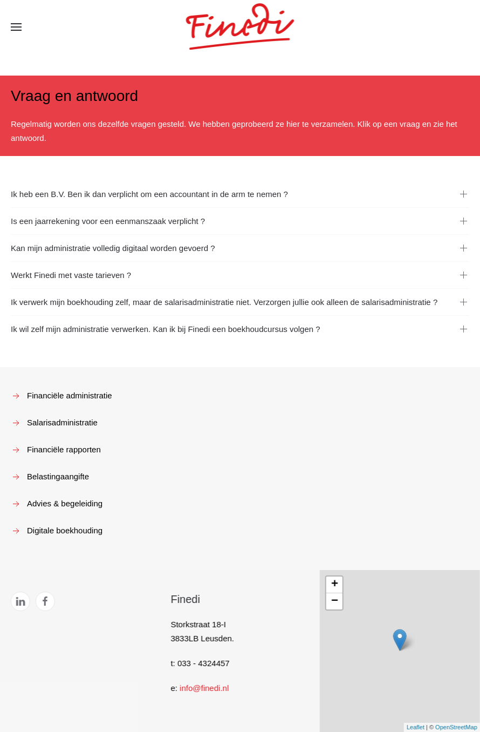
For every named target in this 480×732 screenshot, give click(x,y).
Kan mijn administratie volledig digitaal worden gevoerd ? (113, 248)
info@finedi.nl (203, 688)
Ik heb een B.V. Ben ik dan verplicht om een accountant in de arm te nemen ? (149, 194)
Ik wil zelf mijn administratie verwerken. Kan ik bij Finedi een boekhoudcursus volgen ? (165, 329)
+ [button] (333, 585)
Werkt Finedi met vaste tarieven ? (71, 275)
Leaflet (414, 727)
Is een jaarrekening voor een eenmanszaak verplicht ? (108, 221)
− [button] (333, 601)
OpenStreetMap (455, 727)
